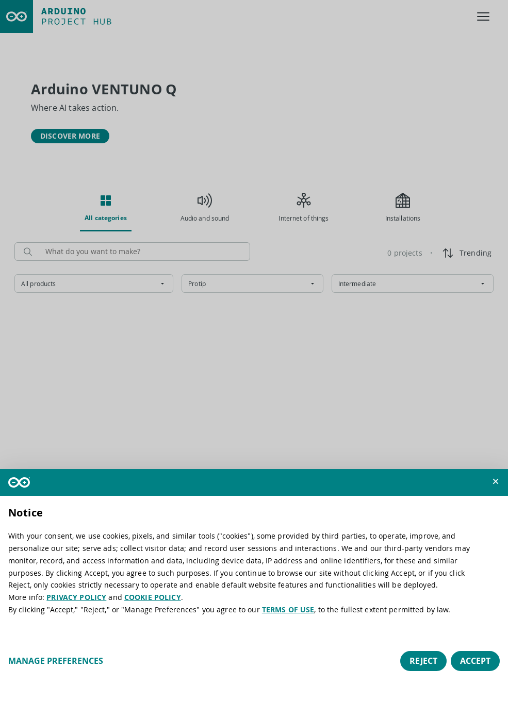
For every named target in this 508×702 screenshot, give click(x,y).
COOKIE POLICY (152, 597)
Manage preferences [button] (55, 660)
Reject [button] (423, 660)
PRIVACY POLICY (76, 597)
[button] (495, 481)
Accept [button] (475, 660)
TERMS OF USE (288, 609)
